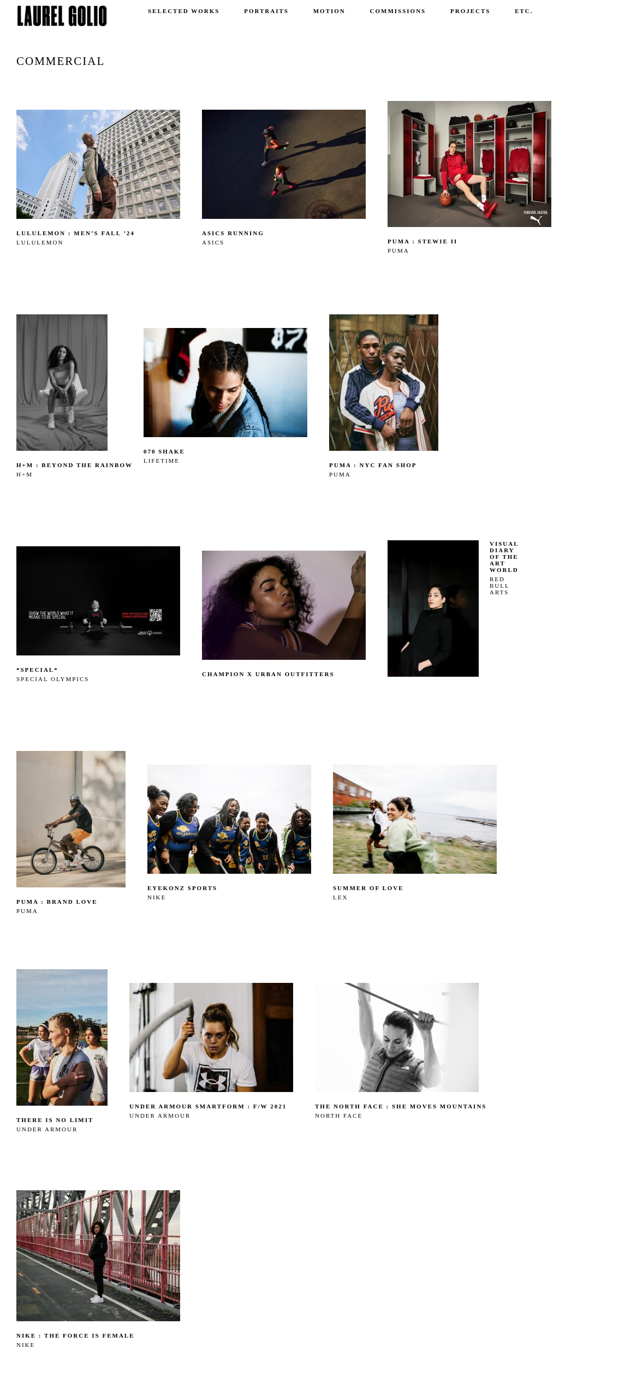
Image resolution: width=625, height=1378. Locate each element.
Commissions (398, 11)
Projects (470, 11)
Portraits (266, 11)
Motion (329, 11)
